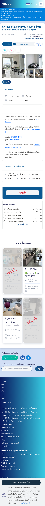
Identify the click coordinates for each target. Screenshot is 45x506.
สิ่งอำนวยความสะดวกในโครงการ (15, 166)
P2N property (8, 4)
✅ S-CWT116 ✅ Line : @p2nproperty (32, 274)
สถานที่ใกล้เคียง (9, 205)
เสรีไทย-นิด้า (26, 451)
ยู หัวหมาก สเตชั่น (7, 424)
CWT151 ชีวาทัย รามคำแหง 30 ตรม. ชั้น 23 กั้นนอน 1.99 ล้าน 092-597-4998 (12, 323)
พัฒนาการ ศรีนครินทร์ (29, 408)
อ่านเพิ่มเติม (9, 157)
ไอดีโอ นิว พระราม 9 (8, 463)
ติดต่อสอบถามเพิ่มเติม (9, 353)
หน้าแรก (3, 10)
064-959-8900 (15, 139)
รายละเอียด (8, 110)
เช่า (2, 388)
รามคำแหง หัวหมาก (8, 408)
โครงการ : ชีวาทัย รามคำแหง (34, 39)
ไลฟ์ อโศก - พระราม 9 (8, 466)
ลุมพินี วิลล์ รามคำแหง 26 (9, 412)
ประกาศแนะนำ (13, 10)
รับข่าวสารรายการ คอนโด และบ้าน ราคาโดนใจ (18, 364)
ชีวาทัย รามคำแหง (6, 15)
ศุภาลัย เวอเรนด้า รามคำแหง (11, 415)
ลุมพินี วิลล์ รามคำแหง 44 (9, 418)
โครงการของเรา (6, 402)
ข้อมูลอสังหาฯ (9, 89)
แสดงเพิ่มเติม (22, 224)
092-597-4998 (16, 137)
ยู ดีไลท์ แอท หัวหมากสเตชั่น (11, 421)
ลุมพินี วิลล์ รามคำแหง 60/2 (30, 454)
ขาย (2, 384)
